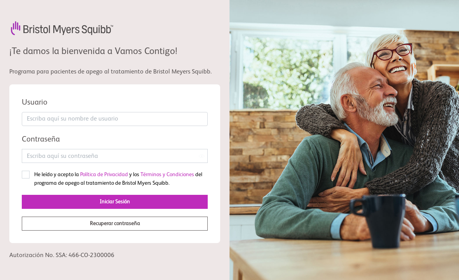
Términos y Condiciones (167, 174)
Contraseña (41, 140)
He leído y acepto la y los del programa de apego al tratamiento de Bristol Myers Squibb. (118, 179)
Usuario (34, 103)
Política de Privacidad (104, 174)
